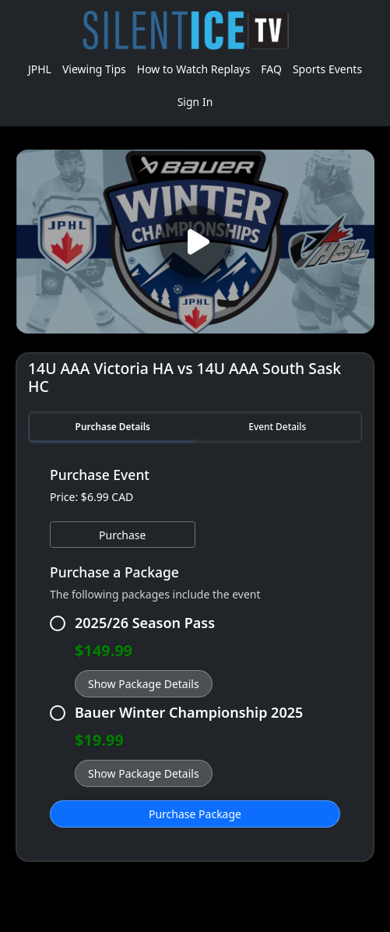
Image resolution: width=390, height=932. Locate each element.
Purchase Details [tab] (113, 426)
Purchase (122, 535)
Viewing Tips (94, 69)
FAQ (271, 69)
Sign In (195, 101)
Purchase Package (195, 814)
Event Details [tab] (277, 426)
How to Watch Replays (194, 69)
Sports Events (327, 69)
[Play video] (195, 241)
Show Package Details (143, 683)
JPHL (39, 69)
